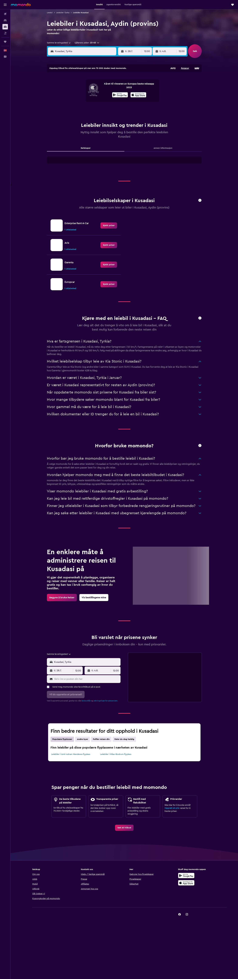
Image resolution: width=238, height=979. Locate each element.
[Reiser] (5, 42)
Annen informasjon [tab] (163, 148)
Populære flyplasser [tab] (62, 739)
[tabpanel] (124, 163)
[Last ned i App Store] (138, 95)
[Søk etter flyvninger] (5, 14)
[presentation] (138, 94)
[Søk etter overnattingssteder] (5, 20)
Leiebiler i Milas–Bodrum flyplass (115, 754)
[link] (108, 225)
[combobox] (59, 42)
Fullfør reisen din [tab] (101, 739)
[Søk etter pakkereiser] (5, 33)
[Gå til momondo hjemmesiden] (21, 4)
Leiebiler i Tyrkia (62, 13)
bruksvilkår (86, 701)
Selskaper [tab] (85, 148)
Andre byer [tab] (82, 739)
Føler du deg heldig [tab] (124, 739)
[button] (5, 4)
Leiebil (50, 13)
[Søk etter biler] (5, 27)
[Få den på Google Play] (120, 95)
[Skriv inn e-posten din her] (87, 679)
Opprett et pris (172, 808)
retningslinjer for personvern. (106, 701)
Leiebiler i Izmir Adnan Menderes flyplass (70, 754)
